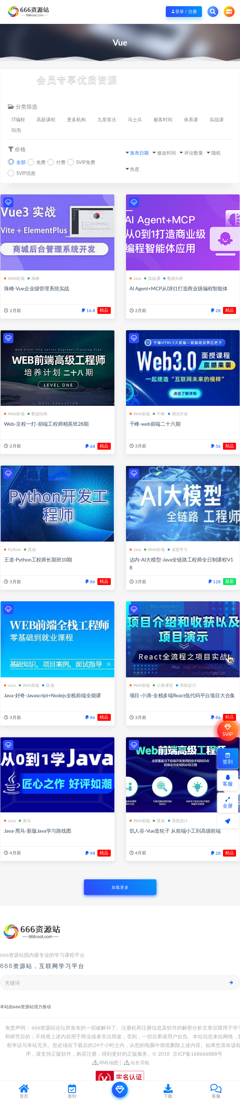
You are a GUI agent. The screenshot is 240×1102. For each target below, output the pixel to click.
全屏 (228, 803)
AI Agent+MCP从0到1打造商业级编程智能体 (179, 288)
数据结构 (38, 413)
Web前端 (14, 278)
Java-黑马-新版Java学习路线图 (37, 831)
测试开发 (178, 413)
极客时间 (162, 119)
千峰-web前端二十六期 (155, 424)
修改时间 (166, 153)
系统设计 (186, 685)
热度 (134, 169)
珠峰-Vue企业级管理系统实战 (36, 288)
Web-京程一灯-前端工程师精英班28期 (46, 424)
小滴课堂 (163, 685)
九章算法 (106, 119)
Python (12, 549)
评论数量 (193, 153)
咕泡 (16, 130)
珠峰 (33, 278)
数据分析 (173, 278)
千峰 (159, 413)
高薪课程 (46, 119)
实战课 (217, 119)
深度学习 (178, 549)
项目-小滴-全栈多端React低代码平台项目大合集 (182, 695)
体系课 (191, 119)
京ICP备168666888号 (197, 1054)
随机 (216, 153)
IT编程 (18, 119)
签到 (228, 759)
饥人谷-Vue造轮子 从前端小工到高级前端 (175, 831)
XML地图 (105, 1062)
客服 (228, 781)
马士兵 (135, 119)
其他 (30, 549)
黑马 (25, 820)
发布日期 (139, 153)
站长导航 (137, 1062)
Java (136, 278)
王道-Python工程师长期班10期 (38, 559)
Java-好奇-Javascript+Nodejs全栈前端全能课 (52, 695)
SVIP (227, 730)
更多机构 (76, 119)
